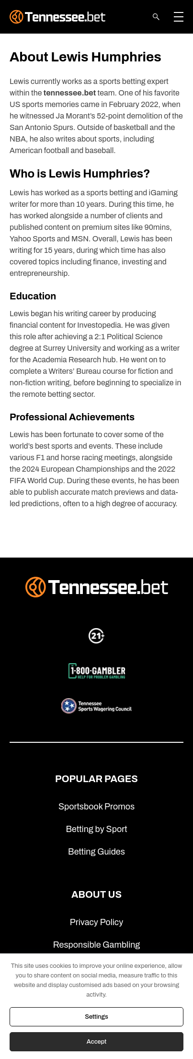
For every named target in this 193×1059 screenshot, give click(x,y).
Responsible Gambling (96, 945)
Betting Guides (96, 852)
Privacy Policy (96, 922)
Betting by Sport (96, 829)
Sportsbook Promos (96, 806)
